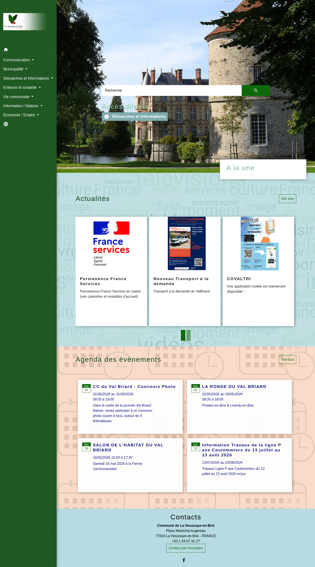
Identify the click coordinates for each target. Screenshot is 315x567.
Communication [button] (17, 60)
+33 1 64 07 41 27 (186, 541)
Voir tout (287, 198)
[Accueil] (28, 22)
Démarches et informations (135, 116)
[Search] (172, 90)
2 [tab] (188, 335)
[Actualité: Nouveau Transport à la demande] (185, 271)
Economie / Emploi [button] (19, 115)
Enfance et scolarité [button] (20, 87)
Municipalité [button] (13, 69)
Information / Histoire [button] (21, 106)
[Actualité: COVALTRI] (258, 271)
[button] (28, 50)
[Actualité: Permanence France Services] (111, 271)
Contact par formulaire (186, 548)
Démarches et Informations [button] (26, 78)
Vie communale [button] (16, 97)
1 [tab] (183, 335)
